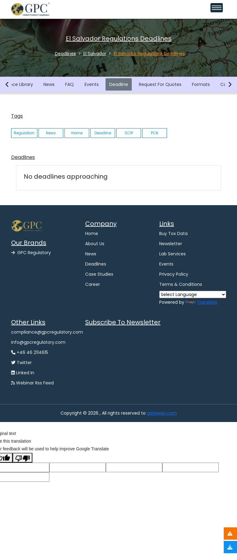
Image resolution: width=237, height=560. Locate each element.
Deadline (119, 84)
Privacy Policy (173, 274)
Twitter (21, 362)
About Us (94, 244)
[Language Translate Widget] (192, 294)
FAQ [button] (69, 84)
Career (92, 284)
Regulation (24, 133)
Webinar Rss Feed (32, 383)
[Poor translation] (22, 457)
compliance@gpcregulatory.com (47, 332)
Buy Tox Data (173, 233)
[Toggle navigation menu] (216, 7)
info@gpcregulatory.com (38, 342)
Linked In (22, 373)
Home (76, 133)
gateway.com (162, 413)
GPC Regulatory (31, 253)
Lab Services (172, 254)
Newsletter (170, 244)
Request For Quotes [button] (160, 84)
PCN (154, 133)
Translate (201, 302)
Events (92, 84)
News (49, 84)
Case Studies (99, 274)
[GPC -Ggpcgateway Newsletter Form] (137, 361)
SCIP (129, 133)
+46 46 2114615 (29, 352)
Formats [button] (201, 84)
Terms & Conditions (180, 284)
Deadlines (95, 264)
